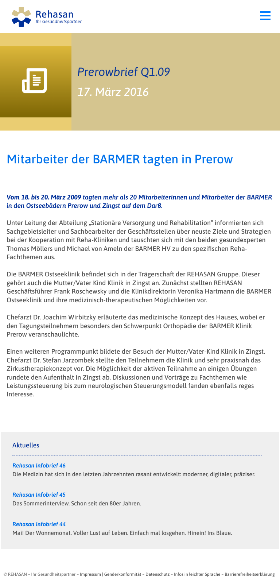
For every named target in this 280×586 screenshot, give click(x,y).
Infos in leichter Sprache (197, 574)
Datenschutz (157, 574)
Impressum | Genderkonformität (110, 574)
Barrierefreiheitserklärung (250, 574)
